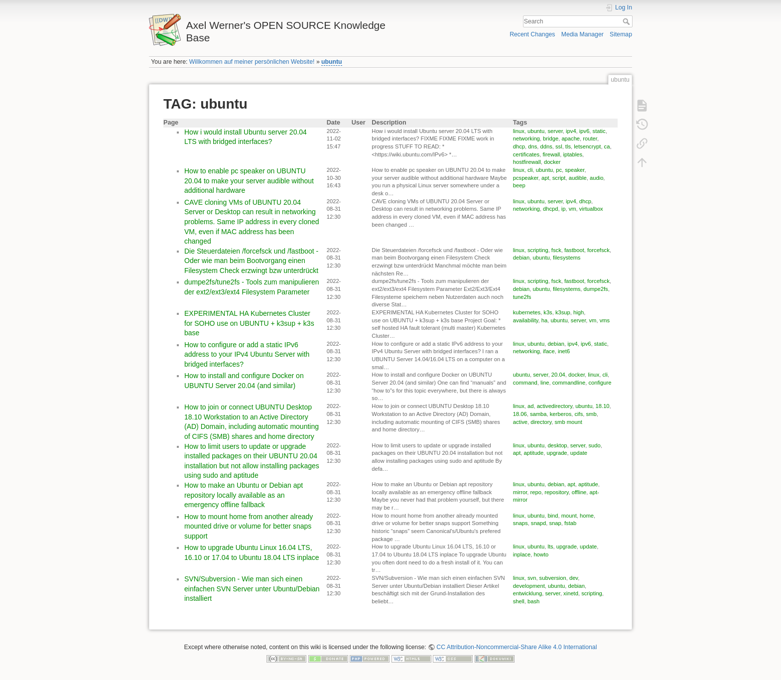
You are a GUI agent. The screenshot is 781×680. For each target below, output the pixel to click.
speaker (574, 170)
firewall (551, 154)
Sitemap (621, 34)
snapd (538, 523)
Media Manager (582, 34)
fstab (570, 523)
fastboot (574, 250)
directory (540, 422)
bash (533, 601)
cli (530, 170)
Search (627, 21)
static (599, 131)
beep (519, 185)
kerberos (561, 414)
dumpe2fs (596, 289)
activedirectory (554, 406)
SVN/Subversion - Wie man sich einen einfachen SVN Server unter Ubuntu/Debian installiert (252, 588)
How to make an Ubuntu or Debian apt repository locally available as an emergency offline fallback (243, 495)
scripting (537, 250)
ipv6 (584, 131)
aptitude (534, 453)
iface (549, 351)
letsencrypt (587, 146)
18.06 (520, 414)
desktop (557, 445)
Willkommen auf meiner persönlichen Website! (252, 61)
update (578, 453)
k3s (547, 312)
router (590, 138)
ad (530, 406)
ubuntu (331, 61)
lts (550, 546)
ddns (546, 146)
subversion (552, 578)
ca (607, 146)
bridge (550, 138)
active (520, 422)
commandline (569, 383)
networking (526, 138)
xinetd (570, 593)
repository (556, 492)
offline (579, 492)
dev (573, 578)
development (529, 586)
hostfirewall (527, 162)
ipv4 (571, 131)
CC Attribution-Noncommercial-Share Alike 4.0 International (516, 647)
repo (535, 492)
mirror (520, 492)
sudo (594, 445)
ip (563, 209)
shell (518, 601)
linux (518, 131)
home (587, 516)
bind (552, 516)
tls (568, 146)
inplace (521, 554)
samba (538, 414)
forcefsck (598, 250)
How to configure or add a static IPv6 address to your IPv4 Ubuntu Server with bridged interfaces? (246, 354)
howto (540, 554)
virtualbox (591, 209)
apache (570, 138)
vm (572, 209)
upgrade (557, 453)
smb (591, 414)
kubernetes (526, 312)
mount (569, 516)
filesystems (566, 258)
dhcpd (550, 209)
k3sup (562, 312)
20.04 (558, 375)
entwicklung (527, 593)
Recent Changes (532, 34)
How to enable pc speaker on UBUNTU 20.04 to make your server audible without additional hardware (249, 180)
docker (552, 162)
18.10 (603, 406)
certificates (526, 154)
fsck (556, 250)
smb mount (568, 422)
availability (525, 320)
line (544, 383)
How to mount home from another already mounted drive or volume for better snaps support (248, 526)
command (525, 383)
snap (555, 523)
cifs (579, 414)
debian (521, 258)
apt (545, 178)
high (578, 312)
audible (578, 178)
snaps (520, 523)
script (559, 178)
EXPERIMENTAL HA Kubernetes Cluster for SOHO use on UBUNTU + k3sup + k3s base (249, 323)
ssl (558, 146)
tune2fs (522, 297)
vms (605, 320)
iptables (572, 154)
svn (531, 578)
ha (544, 320)
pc (559, 170)
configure (599, 383)
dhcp (519, 146)
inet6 (564, 351)
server (554, 131)
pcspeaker (525, 178)
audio (596, 178)
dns (532, 146)
